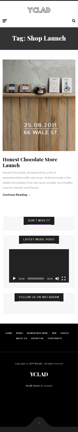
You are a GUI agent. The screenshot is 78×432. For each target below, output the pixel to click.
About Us (21, 338)
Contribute (55, 338)
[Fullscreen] (64, 279)
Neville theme (33, 385)
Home (9, 333)
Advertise (37, 338)
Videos (64, 333)
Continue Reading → (17, 194)
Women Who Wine (37, 333)
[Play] (14, 279)
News (19, 333)
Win (54, 333)
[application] (39, 266)
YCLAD (38, 363)
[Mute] (57, 279)
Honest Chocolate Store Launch (30, 162)
